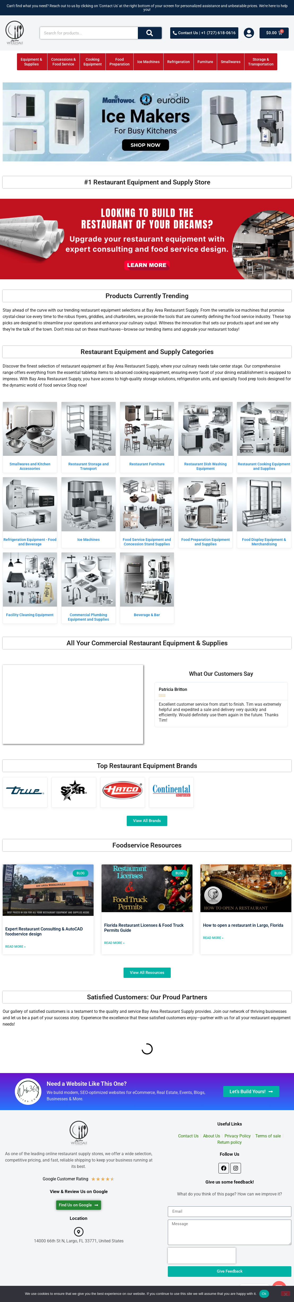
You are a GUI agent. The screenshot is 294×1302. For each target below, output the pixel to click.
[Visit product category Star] (74, 790)
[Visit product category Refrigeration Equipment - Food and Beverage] (30, 512)
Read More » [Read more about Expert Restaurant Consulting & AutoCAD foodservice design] (15, 946)
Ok (264, 1294)
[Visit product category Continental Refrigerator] (171, 790)
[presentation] (202, 1256)
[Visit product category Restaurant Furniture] (147, 435)
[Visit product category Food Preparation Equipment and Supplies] (205, 512)
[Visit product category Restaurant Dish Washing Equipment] (205, 437)
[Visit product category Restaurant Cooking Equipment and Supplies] (264, 437)
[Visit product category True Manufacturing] (25, 790)
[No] (285, 1293)
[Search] (150, 33)
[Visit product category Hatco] (122, 790)
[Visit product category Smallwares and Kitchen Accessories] (30, 437)
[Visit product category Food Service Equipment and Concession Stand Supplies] (147, 512)
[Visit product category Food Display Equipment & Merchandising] (264, 512)
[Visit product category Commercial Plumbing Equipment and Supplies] (89, 588)
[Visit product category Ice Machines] (89, 510)
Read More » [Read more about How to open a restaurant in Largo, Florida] (213, 938)
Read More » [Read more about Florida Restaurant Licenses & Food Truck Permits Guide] (114, 943)
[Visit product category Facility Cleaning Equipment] (30, 586)
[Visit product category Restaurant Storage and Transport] (89, 437)
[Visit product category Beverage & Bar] (147, 586)
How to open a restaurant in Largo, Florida (243, 925)
